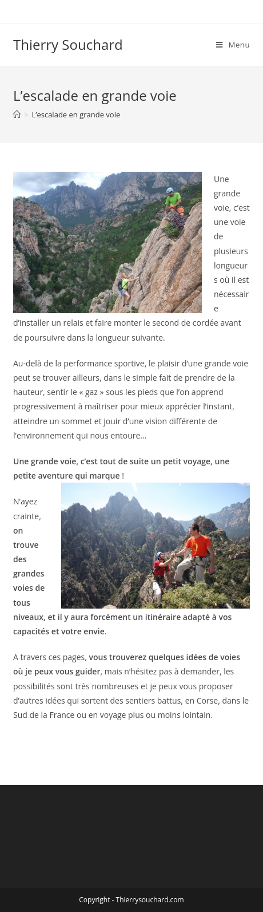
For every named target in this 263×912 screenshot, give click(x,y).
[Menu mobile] (233, 44)
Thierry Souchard (68, 44)
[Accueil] (17, 114)
